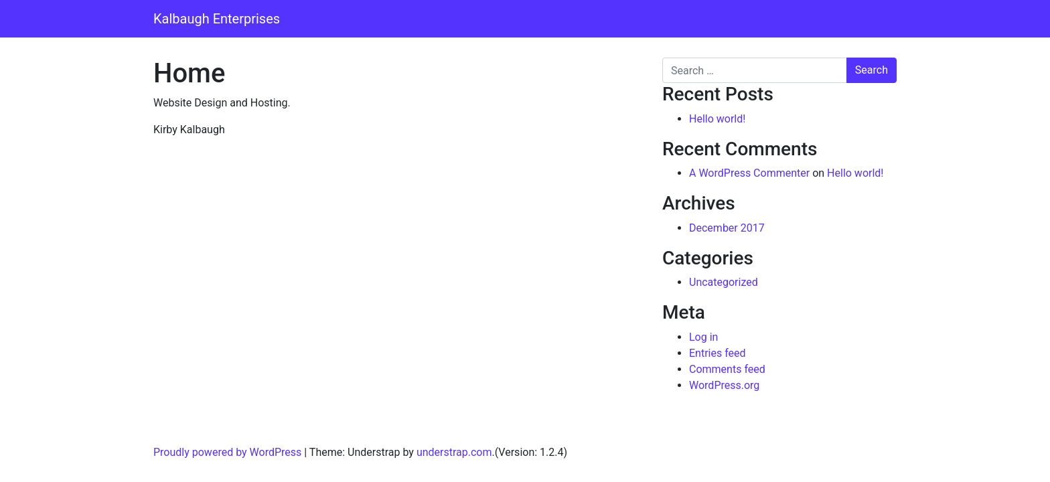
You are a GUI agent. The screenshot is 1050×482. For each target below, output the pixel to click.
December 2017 (727, 228)
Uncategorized (723, 282)
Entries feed (717, 353)
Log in (703, 337)
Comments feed (727, 369)
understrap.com (454, 452)
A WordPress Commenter (749, 173)
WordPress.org (724, 385)
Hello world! (717, 118)
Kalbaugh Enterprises (216, 19)
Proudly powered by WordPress (227, 452)
